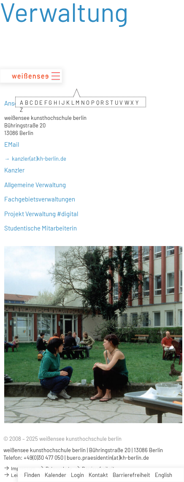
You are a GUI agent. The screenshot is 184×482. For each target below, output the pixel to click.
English (163, 474)
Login (77, 474)
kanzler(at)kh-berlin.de (39, 158)
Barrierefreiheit (131, 474)
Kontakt (98, 474)
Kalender (55, 474)
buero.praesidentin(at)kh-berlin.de (108, 457)
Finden (32, 474)
